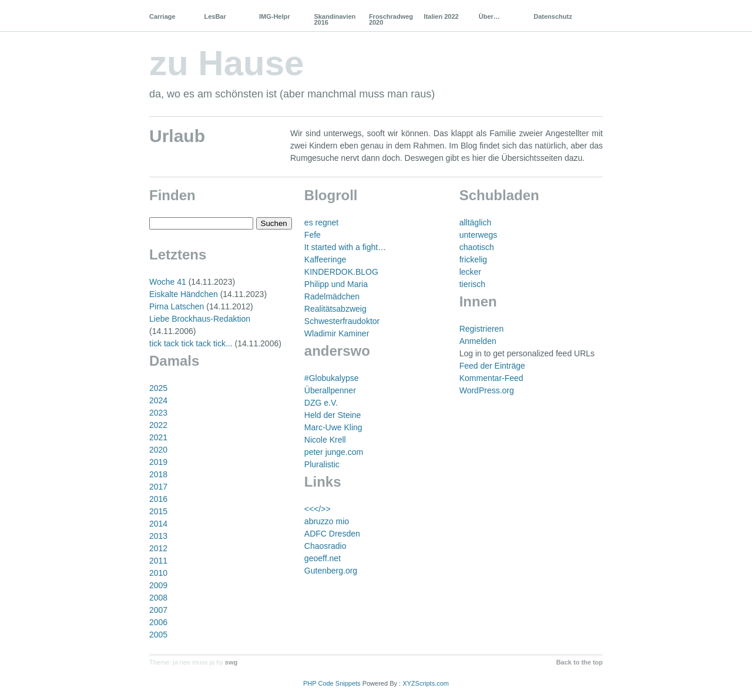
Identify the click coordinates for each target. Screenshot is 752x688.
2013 (158, 536)
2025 (158, 388)
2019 (158, 462)
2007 (158, 610)
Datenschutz (552, 16)
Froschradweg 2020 (391, 19)
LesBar (215, 16)
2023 (158, 412)
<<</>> (317, 509)
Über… (489, 16)
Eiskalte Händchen (183, 294)
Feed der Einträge (492, 365)
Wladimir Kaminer (336, 333)
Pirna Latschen (176, 306)
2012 (158, 548)
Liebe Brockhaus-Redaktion (199, 318)
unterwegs (478, 235)
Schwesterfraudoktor (342, 321)
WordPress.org (486, 390)
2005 (158, 634)
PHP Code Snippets (332, 683)
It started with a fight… (345, 247)
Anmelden (477, 341)
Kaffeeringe (325, 259)
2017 (158, 486)
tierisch (472, 284)
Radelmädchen (332, 296)
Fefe (312, 235)
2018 (158, 474)
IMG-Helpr (274, 16)
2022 (158, 425)
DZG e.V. (321, 402)
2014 (158, 523)
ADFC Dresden (332, 533)
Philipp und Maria (336, 284)
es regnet (321, 222)
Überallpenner (330, 390)
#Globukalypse (331, 378)
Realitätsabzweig (335, 308)
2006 (158, 622)
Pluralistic (322, 464)
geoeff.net (322, 558)
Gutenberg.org (330, 570)
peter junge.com (333, 452)
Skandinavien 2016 (334, 19)
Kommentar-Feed (491, 378)
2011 (158, 560)
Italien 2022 (441, 16)
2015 (158, 511)
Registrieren (481, 328)
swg (231, 662)
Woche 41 (167, 281)
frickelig (473, 259)
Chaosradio (325, 546)
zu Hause (226, 63)
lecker (470, 271)
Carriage (162, 16)
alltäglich (475, 222)
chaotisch (476, 247)
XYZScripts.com (425, 683)
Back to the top (579, 662)
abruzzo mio (326, 521)
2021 (158, 437)
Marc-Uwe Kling (333, 427)
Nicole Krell (325, 439)
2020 (158, 449)
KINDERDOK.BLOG (341, 271)
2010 (158, 573)
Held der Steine (332, 415)
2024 (158, 400)
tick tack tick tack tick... (191, 343)
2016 (158, 499)
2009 (158, 585)
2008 (158, 597)
